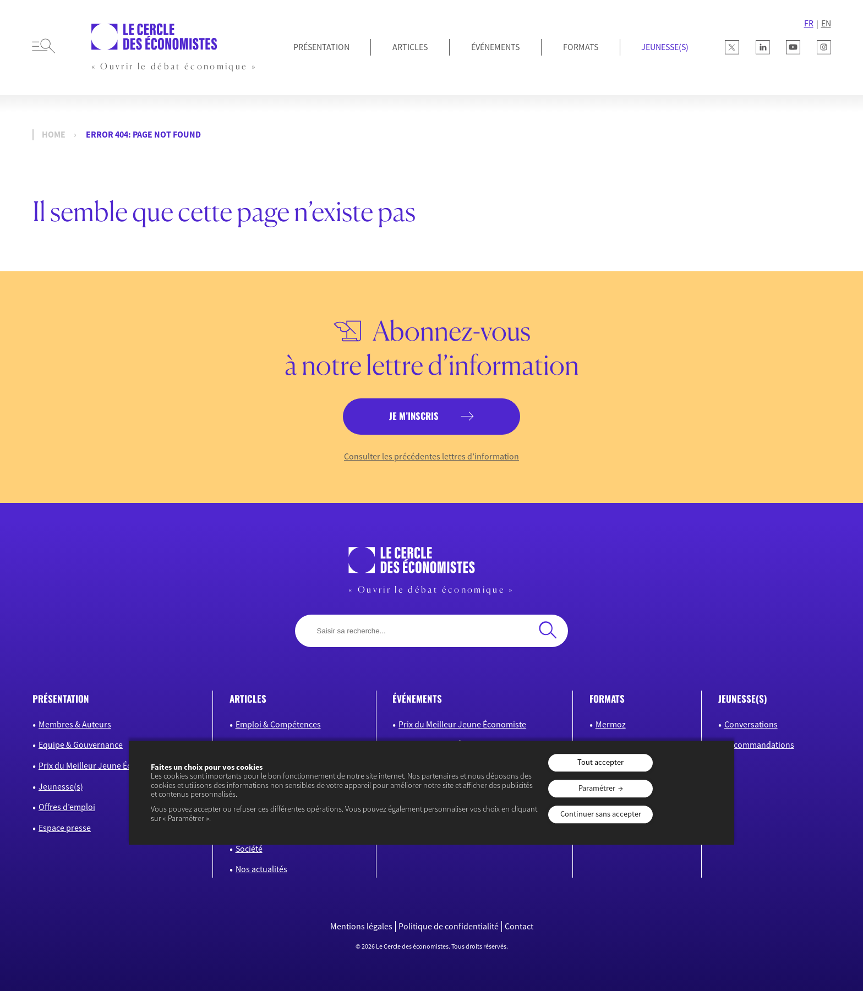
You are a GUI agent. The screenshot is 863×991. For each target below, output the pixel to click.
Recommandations (759, 744)
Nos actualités (261, 868)
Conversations (751, 724)
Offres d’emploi (67, 806)
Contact (519, 926)
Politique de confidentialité (448, 926)
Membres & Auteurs (75, 724)
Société (249, 848)
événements (417, 698)
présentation (60, 698)
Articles (410, 46)
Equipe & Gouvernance (81, 744)
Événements (495, 46)
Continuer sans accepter (600, 814)
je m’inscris (414, 416)
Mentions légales (361, 926)
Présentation (321, 46)
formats (607, 698)
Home (53, 134)
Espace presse (65, 827)
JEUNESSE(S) (665, 46)
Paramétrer (596, 788)
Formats (580, 46)
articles (248, 698)
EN (826, 23)
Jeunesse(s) (61, 786)
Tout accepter (600, 763)
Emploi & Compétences (278, 724)
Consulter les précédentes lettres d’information (431, 456)
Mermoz (611, 724)
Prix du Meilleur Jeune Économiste (102, 765)
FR (808, 23)
